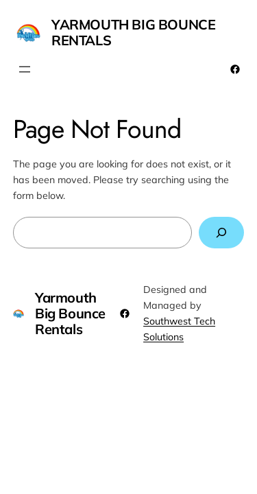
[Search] (221, 233)
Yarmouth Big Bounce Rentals (133, 32)
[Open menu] (24, 69)
